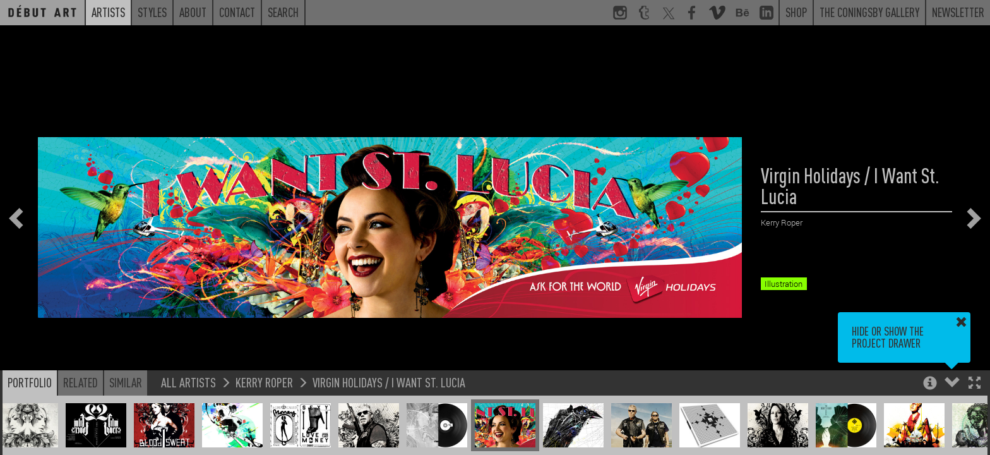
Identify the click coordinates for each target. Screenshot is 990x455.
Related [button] (80, 382)
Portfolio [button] (30, 382)
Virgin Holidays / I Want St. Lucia (389, 382)
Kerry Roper (264, 382)
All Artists (188, 382)
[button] (975, 384)
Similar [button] (125, 382)
